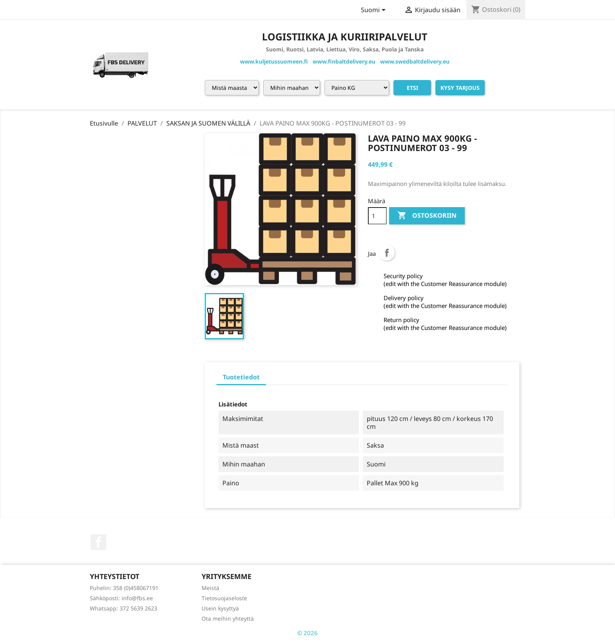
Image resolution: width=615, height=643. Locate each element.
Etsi (412, 87)
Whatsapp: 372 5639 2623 (123, 608)
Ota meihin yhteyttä (228, 618)
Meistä (210, 588)
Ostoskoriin (427, 216)
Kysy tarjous (460, 87)
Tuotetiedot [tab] (241, 377)
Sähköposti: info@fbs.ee (121, 598)
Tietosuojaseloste (224, 598)
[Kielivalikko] (374, 10)
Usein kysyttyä (220, 608)
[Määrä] (377, 215)
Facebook (98, 542)
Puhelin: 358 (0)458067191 (124, 588)
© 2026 (307, 633)
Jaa (387, 252)
